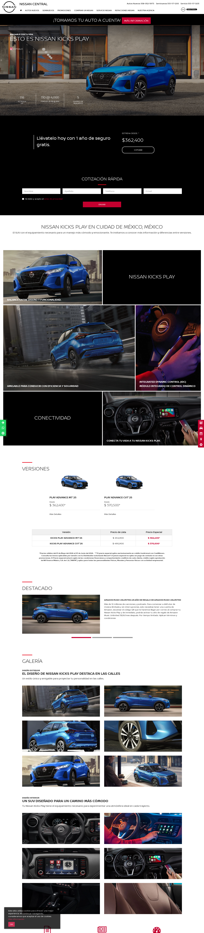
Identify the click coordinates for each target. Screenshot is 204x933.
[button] (201, 444)
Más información (16, 919)
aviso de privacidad (53, 198)
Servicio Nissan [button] (104, 10)
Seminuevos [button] (48, 10)
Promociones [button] (64, 10)
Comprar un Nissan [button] (83, 10)
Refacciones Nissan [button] (124, 10)
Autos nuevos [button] (32, 10)
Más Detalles (55, 514)
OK (11, 924)
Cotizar (138, 150)
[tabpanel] (74, 494)
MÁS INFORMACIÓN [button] (136, 20)
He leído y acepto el (42, 198)
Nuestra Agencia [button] (146, 10)
